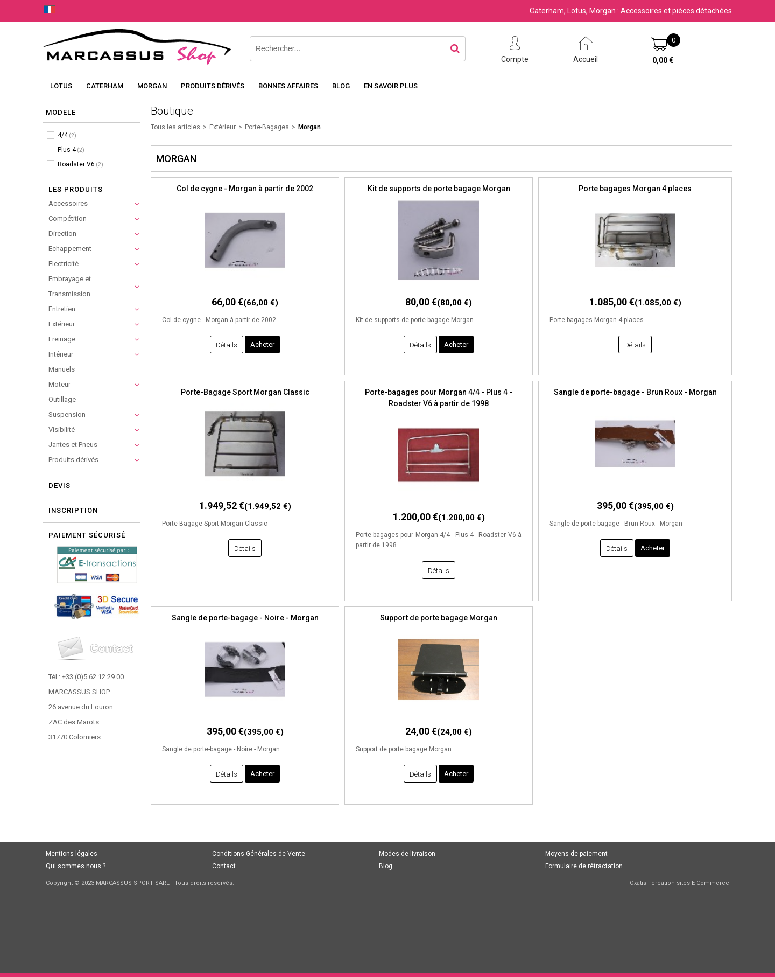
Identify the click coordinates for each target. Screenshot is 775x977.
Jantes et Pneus (72, 445)
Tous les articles (175, 127)
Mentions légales (71, 853)
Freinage (61, 339)
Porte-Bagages (267, 127)
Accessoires (68, 203)
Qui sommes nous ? (75, 866)
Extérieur (61, 324)
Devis (59, 485)
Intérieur (60, 354)
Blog (341, 86)
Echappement (69, 249)
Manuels (61, 369)
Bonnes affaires (288, 86)
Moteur (59, 384)
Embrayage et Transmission (69, 286)
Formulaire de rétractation (584, 866)
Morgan (152, 86)
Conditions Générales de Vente (258, 853)
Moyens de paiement (576, 853)
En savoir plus (391, 86)
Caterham (104, 86)
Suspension (67, 414)
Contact (224, 866)
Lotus (61, 86)
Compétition (67, 218)
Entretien (61, 309)
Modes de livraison (407, 853)
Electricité (63, 264)
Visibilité (61, 429)
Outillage (62, 399)
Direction (62, 233)
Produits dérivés (212, 86)
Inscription (73, 510)
